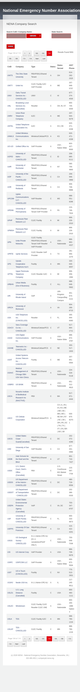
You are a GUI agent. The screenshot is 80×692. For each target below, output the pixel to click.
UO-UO (10, 146)
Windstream (20, 606)
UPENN (10, 210)
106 (16, 58)
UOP (9, 177)
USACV (10, 328)
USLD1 (10, 593)
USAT (9, 360)
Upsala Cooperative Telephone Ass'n (22, 264)
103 (43, 53)
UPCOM (10, 199)
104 (49, 53)
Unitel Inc (19, 86)
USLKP (10, 629)
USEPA (10, 506)
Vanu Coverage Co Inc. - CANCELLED (22, 328)
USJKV (10, 583)
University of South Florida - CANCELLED (21, 519)
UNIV (9, 96)
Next (37, 58)
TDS (17, 619)
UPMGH (10, 230)
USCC (9, 418)
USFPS (10, 529)
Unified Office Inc (22, 146)
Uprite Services (22, 254)
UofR (9, 167)
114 (30, 58)
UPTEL (10, 274)
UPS (9, 264)
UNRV (9, 116)
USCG (10, 439)
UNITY (10, 86)
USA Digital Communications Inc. (22, 338)
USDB (9, 459)
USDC (9, 471)
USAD (9, 338)
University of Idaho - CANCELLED (21, 157)
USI (8, 552)
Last (44, 58)
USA (9, 318)
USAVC (10, 373)
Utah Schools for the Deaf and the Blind (22, 459)
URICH (10, 308)
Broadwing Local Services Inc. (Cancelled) (22, 106)
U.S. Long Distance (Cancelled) (20, 593)
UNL (9, 106)
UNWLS (10, 136)
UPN (9, 242)
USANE (10, 348)
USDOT (10, 492)
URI (8, 296)
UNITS (10, 75)
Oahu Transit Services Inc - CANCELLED (21, 96)
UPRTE (10, 254)
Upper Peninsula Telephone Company (22, 274)
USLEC (10, 606)
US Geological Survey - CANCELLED (21, 541)
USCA (9, 396)
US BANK (19, 385)
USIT (9, 572)
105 (10, 58)
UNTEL (10, 126)
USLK (9, 619)
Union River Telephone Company (20, 116)
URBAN (10, 284)
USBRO (10, 385)
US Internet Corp (22, 552)
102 (36, 53)
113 (24, 58)
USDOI (10, 482)
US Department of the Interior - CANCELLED (22, 482)
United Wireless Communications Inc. (22, 136)
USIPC (10, 562)
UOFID (10, 157)
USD (9, 449)
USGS (9, 541)
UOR (9, 187)
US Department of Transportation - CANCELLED (22, 493)
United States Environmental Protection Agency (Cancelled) (21, 506)
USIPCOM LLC (22, 562)
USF (9, 519)
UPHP (9, 220)
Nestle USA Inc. (22, 583)
